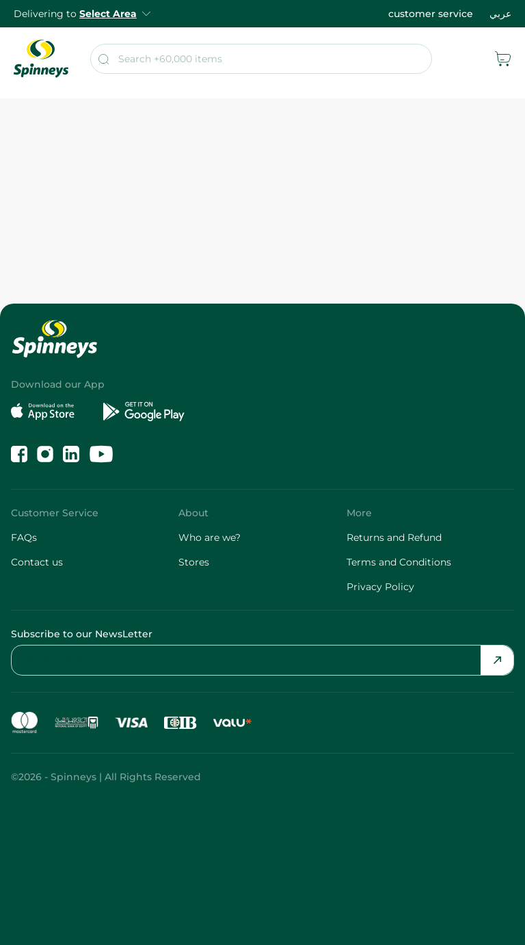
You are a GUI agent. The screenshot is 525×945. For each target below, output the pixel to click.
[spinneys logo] (41, 58)
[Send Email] (497, 660)
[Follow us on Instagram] (45, 454)
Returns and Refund (394, 537)
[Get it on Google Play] (144, 411)
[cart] (503, 59)
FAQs (24, 537)
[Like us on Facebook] (19, 454)
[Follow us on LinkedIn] (71, 454)
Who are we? (209, 537)
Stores (193, 562)
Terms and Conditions (399, 562)
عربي (500, 14)
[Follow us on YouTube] (101, 454)
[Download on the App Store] (51, 411)
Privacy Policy (380, 587)
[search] (261, 59)
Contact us (37, 562)
